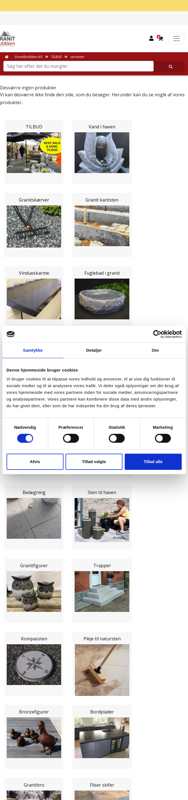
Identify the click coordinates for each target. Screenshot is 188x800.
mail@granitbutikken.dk (98, 758)
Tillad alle (153, 461)
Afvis (35, 461)
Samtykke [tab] (33, 350)
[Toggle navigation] (176, 38)
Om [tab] (155, 350)
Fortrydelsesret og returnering (95, 720)
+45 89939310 (97, 770)
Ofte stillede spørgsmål (94, 693)
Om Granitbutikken (94, 687)
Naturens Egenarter (95, 700)
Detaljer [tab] (94, 350)
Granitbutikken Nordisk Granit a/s (94, 733)
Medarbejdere (94, 673)
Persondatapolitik (95, 713)
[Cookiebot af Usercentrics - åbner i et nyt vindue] (157, 334)
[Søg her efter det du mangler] (169, 66)
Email (68, 556)
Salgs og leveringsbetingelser (95, 707)
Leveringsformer (94, 680)
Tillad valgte (94, 461)
